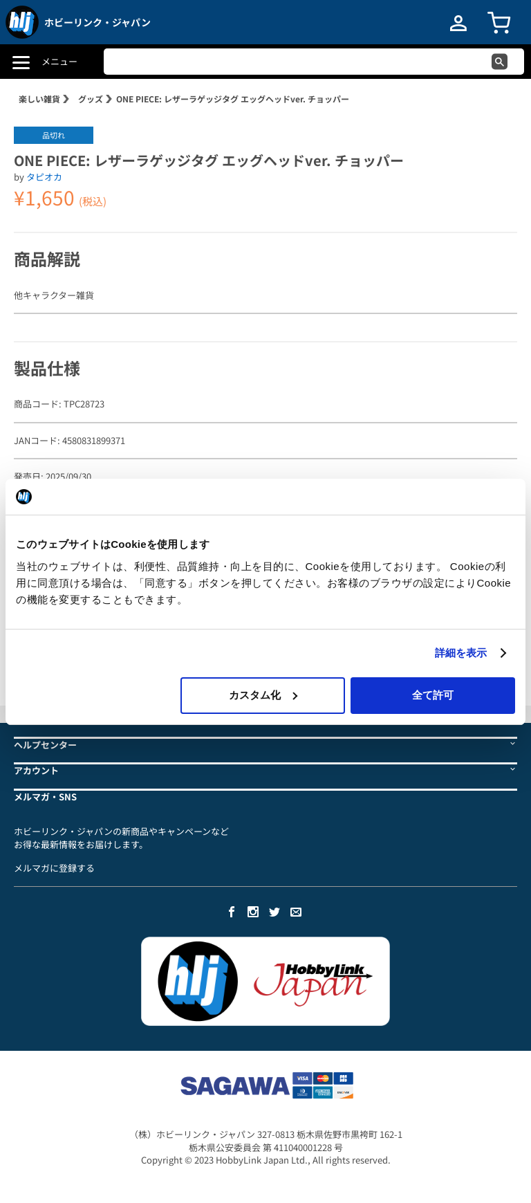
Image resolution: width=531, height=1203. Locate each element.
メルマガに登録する (54, 867)
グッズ (90, 98)
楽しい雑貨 (39, 98)
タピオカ (44, 176)
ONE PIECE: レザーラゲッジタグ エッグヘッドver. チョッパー (232, 98)
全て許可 (433, 695)
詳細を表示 (461, 653)
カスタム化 (263, 695)
